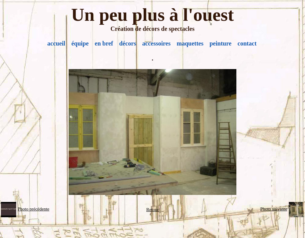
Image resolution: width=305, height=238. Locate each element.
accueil (56, 43)
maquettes (190, 43)
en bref (104, 43)
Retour (152, 209)
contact (247, 43)
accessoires (156, 43)
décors (127, 43)
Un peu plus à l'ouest (152, 15)
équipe (80, 43)
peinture (220, 43)
